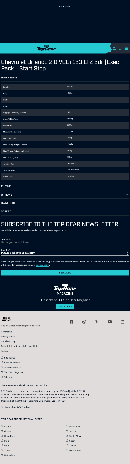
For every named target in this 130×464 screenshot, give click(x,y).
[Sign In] (114, 48)
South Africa (75, 436)
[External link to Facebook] (71, 322)
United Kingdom (17, 325)
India (6, 440)
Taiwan (72, 445)
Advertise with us (12, 367)
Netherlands (10, 455)
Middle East (75, 450)
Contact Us (6, 331)
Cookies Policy (8, 341)
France (7, 426)
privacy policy (42, 264)
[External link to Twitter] (97, 322)
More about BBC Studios (15, 407)
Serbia (72, 431)
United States (33, 325)
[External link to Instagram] (84, 322)
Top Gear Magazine (14, 372)
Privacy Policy (8, 336)
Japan (7, 450)
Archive (4, 351)
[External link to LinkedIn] (122, 322)
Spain (72, 440)
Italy (6, 445)
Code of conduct (12, 362)
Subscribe (65, 272)
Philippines (74, 426)
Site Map (8, 377)
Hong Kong (9, 436)
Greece (7, 431)
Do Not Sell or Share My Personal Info (19, 346)
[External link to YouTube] (109, 322)
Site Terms (9, 357)
